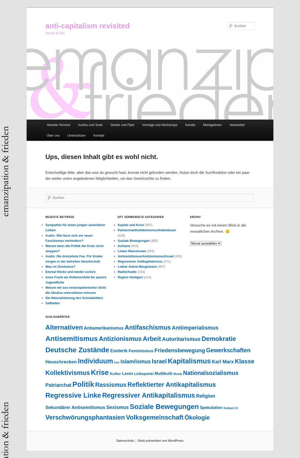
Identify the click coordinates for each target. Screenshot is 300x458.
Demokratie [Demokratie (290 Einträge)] (219, 338)
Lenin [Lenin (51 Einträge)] (127, 373)
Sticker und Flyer (123, 125)
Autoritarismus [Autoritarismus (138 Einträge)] (181, 339)
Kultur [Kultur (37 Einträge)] (115, 373)
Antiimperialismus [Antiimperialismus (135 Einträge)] (195, 328)
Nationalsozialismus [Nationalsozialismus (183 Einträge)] (210, 373)
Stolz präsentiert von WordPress (161, 440)
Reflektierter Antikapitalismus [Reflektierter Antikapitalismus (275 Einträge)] (172, 384)
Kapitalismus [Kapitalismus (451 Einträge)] (189, 361)
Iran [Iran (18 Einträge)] (116, 362)
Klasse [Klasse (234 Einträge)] (244, 361)
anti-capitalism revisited (87, 26)
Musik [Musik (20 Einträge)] (177, 374)
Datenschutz (125, 440)
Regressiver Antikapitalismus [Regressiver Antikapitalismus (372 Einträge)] (148, 395)
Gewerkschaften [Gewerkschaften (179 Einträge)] (228, 350)
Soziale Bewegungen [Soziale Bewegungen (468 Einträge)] (164, 406)
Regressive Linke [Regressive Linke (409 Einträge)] (73, 395)
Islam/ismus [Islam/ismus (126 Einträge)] (135, 362)
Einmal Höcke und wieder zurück (70, 272)
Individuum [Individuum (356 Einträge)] (95, 361)
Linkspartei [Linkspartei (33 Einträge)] (144, 374)
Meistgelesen (212, 125)
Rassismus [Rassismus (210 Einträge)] (111, 384)
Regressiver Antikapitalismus (140, 261)
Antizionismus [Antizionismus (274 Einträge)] (120, 338)
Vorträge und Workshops (160, 125)
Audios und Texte (90, 125)
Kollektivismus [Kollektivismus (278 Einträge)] (67, 372)
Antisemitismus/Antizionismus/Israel (146, 256)
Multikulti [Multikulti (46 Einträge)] (163, 373)
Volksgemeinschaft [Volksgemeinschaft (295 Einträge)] (155, 417)
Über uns (53, 135)
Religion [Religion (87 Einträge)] (205, 396)
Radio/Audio (127, 272)
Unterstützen (76, 135)
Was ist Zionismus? (60, 266)
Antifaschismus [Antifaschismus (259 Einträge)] (148, 327)
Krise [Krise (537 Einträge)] (100, 372)
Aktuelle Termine (58, 125)
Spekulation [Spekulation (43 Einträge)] (211, 407)
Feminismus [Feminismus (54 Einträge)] (141, 350)
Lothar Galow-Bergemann (137, 266)
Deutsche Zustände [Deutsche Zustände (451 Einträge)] (77, 350)
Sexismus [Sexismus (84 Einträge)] (117, 407)
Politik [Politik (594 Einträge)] (83, 384)
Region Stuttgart (130, 277)
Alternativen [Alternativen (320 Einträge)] (64, 327)
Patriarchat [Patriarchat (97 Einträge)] (58, 385)
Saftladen (52, 303)
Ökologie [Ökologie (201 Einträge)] (197, 417)
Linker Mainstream (132, 251)
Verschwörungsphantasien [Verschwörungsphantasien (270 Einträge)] (85, 417)
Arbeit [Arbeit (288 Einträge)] (152, 338)
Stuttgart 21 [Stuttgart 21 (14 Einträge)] (230, 407)
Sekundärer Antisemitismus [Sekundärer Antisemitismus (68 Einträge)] (75, 407)
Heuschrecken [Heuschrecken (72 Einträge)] (61, 361)
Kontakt (99, 135)
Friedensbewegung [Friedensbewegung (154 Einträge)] (179, 350)
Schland (124, 246)
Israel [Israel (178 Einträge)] (159, 361)
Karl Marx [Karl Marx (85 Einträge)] (223, 361)
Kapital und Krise (131, 225)
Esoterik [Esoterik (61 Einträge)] (119, 350)
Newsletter (237, 125)
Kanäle (190, 125)
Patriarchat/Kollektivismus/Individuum (147, 230)
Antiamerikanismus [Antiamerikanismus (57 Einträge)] (104, 328)
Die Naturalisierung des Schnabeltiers (74, 298)
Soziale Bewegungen (134, 241)
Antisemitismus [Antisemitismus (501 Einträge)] (71, 338)
